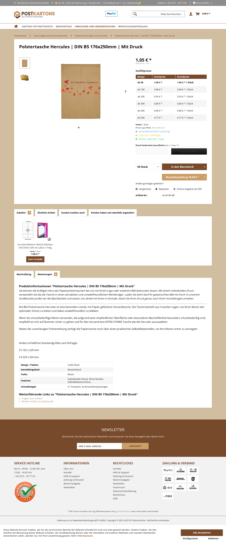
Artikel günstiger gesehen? (150, 183)
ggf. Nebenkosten (122, 511)
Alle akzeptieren (202, 532)
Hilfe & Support (72, 476)
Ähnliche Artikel (46, 212)
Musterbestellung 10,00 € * (185, 177)
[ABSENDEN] (135, 446)
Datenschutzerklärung (124, 491)
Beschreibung (24, 274)
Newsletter (69, 487)
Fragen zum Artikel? (31, 398)
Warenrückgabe (72, 483)
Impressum (119, 487)
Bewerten (162, 188)
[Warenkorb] (203, 14)
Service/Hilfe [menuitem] (201, 2)
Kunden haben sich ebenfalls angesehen (112, 212)
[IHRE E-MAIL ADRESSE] (99, 446)
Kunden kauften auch (73, 212)
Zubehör (24, 212)
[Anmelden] (190, 14)
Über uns (68, 468)
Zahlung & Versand (74, 479)
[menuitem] (159, 14)
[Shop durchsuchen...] (158, 14)
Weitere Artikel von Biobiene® (36, 401)
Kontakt (68, 472)
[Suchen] (135, 14)
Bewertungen (47, 274)
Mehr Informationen (82, 535)
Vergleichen (143, 188)
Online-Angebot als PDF (188, 188)
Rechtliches (119, 494)
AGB (115, 498)
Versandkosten (158, 127)
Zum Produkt (35, 259)
